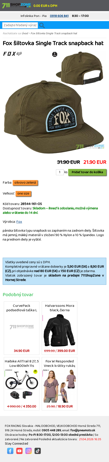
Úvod (25, 33)
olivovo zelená (25, 182)
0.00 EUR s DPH (45, 6)
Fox (19, 222)
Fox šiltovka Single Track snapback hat (54, 33)
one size (23, 193)
